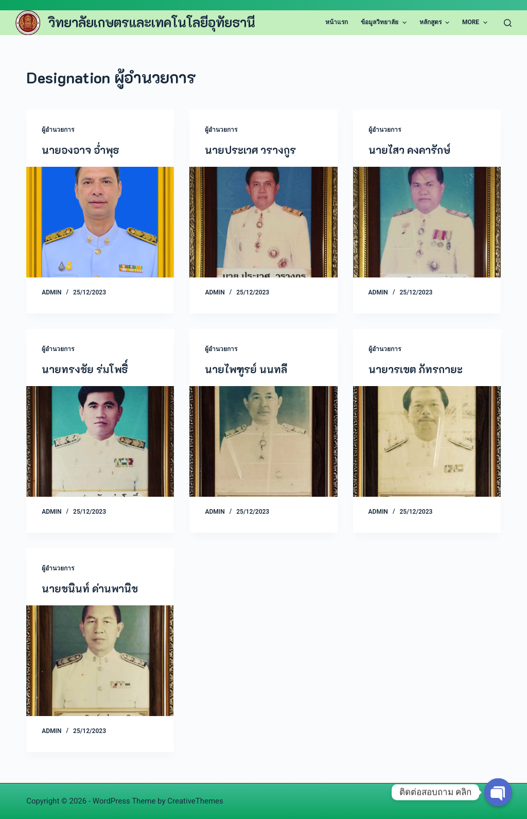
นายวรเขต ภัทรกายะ (415, 369)
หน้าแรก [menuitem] (336, 22)
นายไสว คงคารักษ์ (409, 149)
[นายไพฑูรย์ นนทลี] (263, 441)
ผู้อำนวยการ (58, 129)
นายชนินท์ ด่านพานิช (90, 588)
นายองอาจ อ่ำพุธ (80, 149)
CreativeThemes (195, 801)
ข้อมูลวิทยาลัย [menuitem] (385, 22)
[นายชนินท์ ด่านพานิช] (100, 660)
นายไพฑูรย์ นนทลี (246, 369)
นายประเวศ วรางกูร (250, 149)
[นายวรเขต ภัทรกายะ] (427, 441)
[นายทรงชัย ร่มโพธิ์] (100, 441)
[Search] (508, 23)
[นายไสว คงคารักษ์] (427, 222)
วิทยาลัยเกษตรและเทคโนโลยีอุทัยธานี (151, 22)
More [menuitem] (476, 22)
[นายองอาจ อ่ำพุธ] (100, 222)
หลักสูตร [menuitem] (435, 22)
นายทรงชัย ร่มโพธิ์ (85, 369)
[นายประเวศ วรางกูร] (263, 222)
